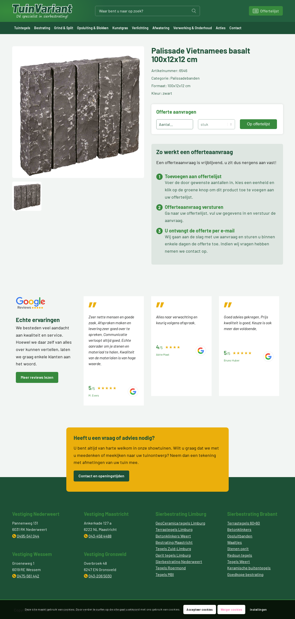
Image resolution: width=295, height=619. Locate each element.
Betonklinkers (239, 529)
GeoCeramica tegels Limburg (180, 523)
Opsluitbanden (239, 536)
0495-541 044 (28, 536)
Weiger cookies (231, 609)
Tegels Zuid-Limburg (173, 548)
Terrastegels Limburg (174, 529)
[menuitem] (22, 28)
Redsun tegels (239, 555)
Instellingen (258, 609)
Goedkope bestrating (245, 574)
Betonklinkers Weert (173, 536)
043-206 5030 (100, 575)
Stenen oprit (238, 548)
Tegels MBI (165, 574)
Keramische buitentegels (249, 567)
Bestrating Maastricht (174, 542)
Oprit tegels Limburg (173, 555)
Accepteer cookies (200, 609)
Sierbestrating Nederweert (179, 561)
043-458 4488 (99, 536)
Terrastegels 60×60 (243, 523)
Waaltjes (234, 542)
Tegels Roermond (171, 567)
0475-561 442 (28, 575)
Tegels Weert (238, 561)
